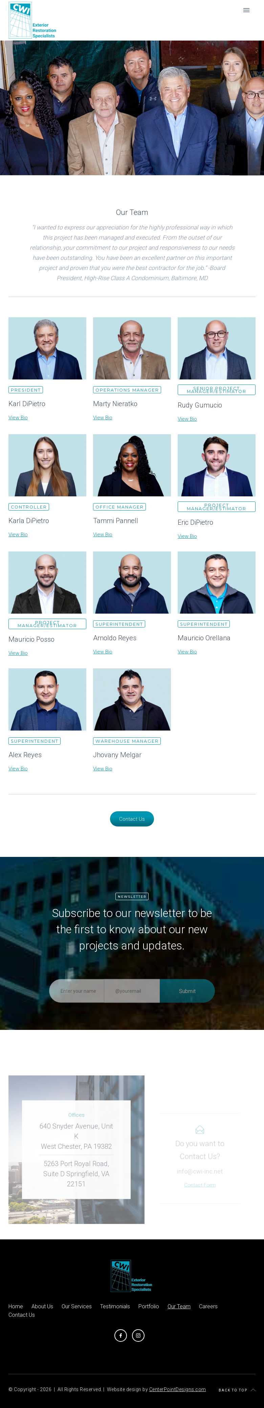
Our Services (77, 1306)
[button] (246, 10)
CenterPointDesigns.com (177, 1389)
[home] (33, 20)
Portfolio (148, 1306)
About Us (42, 1306)
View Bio (18, 418)
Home (15, 1306)
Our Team (179, 1306)
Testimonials (115, 1306)
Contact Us (132, 819)
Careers (208, 1306)
